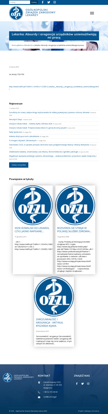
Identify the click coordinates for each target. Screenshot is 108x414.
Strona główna (17, 45)
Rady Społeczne (15, 132)
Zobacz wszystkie (19, 165)
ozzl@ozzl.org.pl (49, 397)
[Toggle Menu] (92, 13)
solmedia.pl (95, 411)
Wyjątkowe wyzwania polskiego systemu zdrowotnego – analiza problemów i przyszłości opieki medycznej (52, 156)
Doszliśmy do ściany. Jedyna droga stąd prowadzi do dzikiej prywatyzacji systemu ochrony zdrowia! (49, 112)
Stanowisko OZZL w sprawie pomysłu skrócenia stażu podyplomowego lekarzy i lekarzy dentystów (49, 145)
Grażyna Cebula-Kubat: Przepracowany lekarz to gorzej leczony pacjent (38, 128)
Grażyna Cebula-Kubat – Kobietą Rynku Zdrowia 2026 (30, 123)
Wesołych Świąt (15, 119)
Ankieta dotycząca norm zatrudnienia (24, 136)
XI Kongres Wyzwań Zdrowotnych (22, 140)
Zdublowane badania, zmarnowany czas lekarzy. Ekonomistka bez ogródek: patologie (43, 152)
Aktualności (28, 45)
